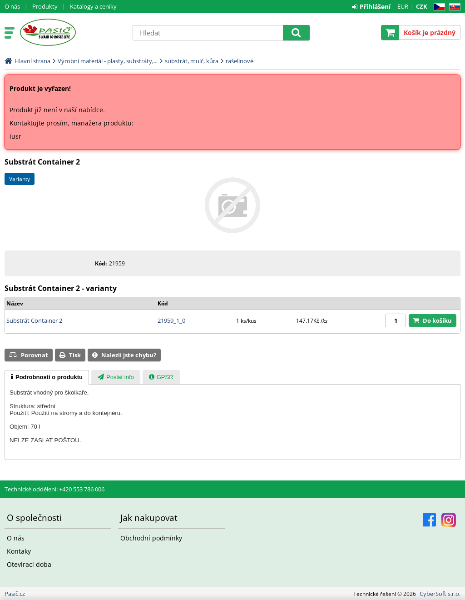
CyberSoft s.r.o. (440, 594)
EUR (402, 6)
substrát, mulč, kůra (191, 61)
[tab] (47, 377)
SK (453, 7)
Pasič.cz (71, 32)
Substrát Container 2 (34, 320)
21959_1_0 (171, 320)
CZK (421, 6)
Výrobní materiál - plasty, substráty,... (108, 61)
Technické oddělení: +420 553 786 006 (54, 489)
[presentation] (47, 377)
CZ (437, 7)
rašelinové (239, 61)
